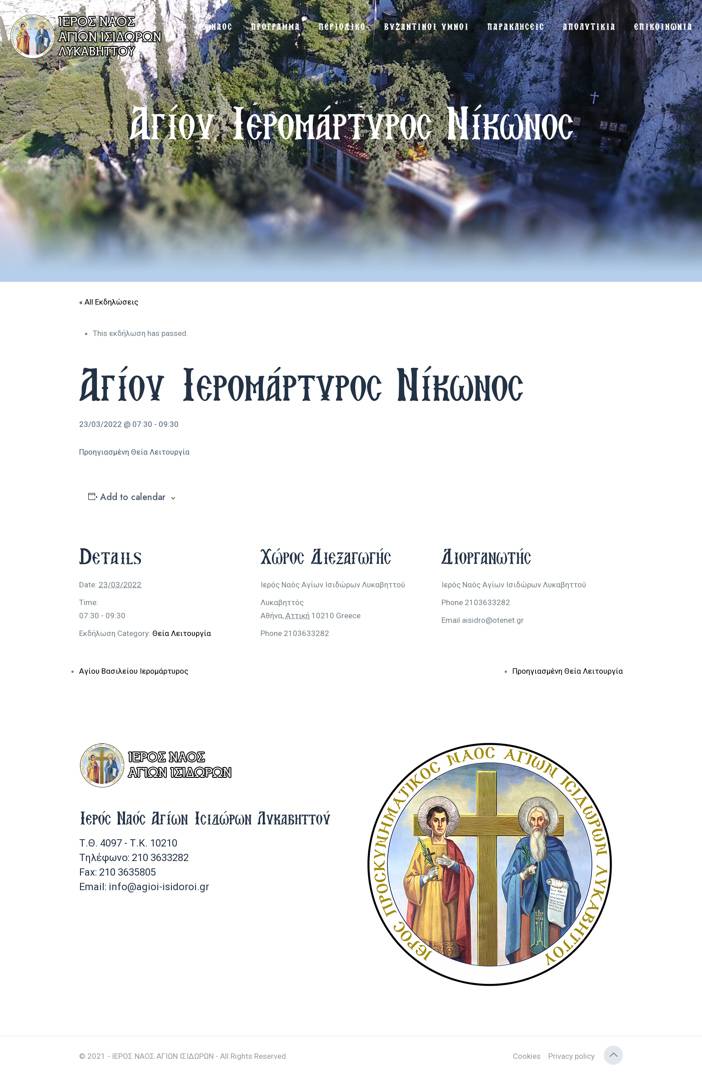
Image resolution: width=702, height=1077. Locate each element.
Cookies (527, 1056)
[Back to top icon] (613, 1055)
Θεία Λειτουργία (181, 633)
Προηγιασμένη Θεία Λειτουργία (567, 671)
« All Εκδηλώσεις (108, 301)
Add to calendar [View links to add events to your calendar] (132, 497)
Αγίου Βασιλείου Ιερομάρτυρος (133, 671)
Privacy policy (571, 1056)
